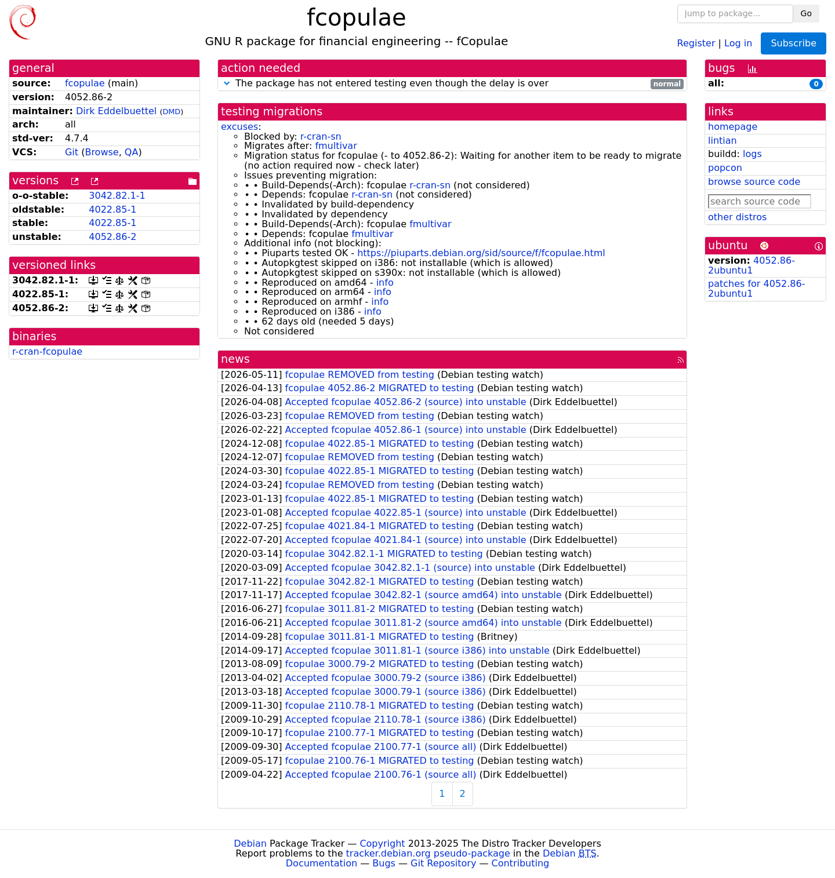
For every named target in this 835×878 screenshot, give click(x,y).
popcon (725, 167)
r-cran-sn (321, 136)
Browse (101, 152)
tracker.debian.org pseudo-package (428, 853)
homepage (732, 126)
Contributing (521, 863)
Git (71, 152)
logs (752, 153)
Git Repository (443, 863)
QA (132, 152)
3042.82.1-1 (117, 195)
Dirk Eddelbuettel (116, 110)
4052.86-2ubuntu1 (751, 265)
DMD (171, 111)
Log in (738, 42)
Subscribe (793, 43)
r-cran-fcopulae (47, 351)
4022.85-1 (112, 209)
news (235, 359)
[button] (227, 83)
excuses (239, 126)
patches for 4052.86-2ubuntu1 (756, 288)
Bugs (383, 863)
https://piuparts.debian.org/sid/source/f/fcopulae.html (481, 252)
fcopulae (85, 83)
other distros (737, 217)
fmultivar (336, 145)
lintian (722, 140)
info (385, 282)
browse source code (754, 181)
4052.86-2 (112, 236)
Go (806, 13)
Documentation (321, 863)
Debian (250, 843)
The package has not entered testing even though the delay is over (452, 84)
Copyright (382, 843)
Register (696, 42)
